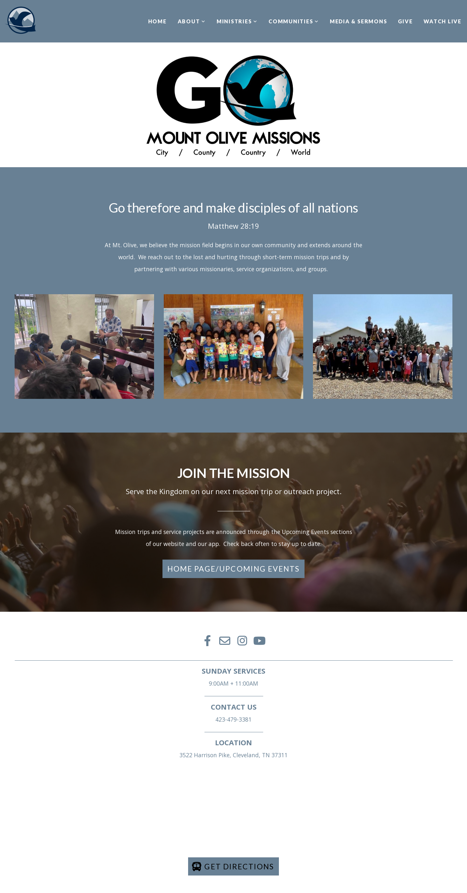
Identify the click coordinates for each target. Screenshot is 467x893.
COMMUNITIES (294, 21)
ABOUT (192, 21)
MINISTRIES (237, 21)
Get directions (232, 866)
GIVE (405, 21)
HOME (157, 21)
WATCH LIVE (442, 21)
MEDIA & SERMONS (358, 21)
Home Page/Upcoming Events (233, 568)
